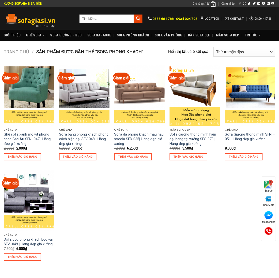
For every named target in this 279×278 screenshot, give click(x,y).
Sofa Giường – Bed (66, 35)
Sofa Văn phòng (169, 35)
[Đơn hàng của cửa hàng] (244, 52)
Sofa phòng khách (133, 35)
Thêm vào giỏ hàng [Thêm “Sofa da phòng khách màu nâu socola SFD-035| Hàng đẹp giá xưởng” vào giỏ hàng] (133, 156)
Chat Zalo (268, 200)
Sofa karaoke (99, 35)
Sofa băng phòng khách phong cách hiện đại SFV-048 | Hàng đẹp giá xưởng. (83, 139)
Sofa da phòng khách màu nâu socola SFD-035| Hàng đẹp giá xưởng (139, 139)
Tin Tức (253, 35)
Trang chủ (16, 51)
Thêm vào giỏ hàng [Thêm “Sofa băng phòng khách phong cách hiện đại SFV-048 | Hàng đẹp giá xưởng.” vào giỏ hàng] (78, 156)
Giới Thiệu (12, 35)
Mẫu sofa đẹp (227, 35)
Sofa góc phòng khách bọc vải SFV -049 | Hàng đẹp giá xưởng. (28, 241)
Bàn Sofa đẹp (199, 35)
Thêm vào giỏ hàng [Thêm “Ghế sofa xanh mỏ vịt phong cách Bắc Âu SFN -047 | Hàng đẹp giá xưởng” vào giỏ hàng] (22, 156)
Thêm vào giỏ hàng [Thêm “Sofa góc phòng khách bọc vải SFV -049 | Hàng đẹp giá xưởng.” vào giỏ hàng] (22, 257)
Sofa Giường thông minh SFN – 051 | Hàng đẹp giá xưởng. (250, 136)
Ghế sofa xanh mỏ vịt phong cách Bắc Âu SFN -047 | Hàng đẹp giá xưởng (27, 139)
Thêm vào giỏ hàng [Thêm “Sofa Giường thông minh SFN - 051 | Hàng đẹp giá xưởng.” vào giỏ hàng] (244, 156)
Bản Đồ (268, 186)
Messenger (268, 217)
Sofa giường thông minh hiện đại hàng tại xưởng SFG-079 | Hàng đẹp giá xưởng (193, 139)
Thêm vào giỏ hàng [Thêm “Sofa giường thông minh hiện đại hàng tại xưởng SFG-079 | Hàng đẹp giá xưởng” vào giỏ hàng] (188, 156)
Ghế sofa (35, 35)
